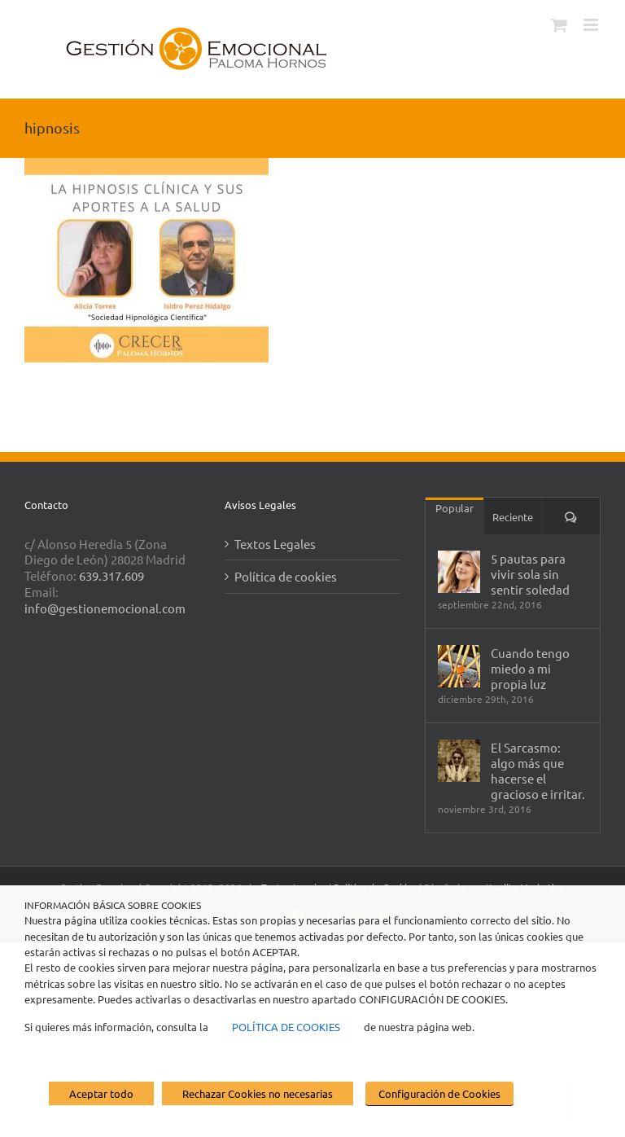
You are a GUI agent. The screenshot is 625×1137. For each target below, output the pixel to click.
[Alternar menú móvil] (592, 24)
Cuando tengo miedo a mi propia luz (530, 668)
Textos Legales (275, 543)
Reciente (512, 517)
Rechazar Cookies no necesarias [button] (257, 1093)
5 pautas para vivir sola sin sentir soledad (530, 574)
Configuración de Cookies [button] (439, 1093)
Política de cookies (285, 576)
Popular (454, 508)
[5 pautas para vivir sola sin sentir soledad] (459, 572)
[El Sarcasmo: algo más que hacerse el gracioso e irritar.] (459, 761)
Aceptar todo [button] (101, 1093)
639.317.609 (111, 575)
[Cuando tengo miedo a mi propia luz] (459, 666)
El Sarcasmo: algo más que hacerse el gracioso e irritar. (538, 770)
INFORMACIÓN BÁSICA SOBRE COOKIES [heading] (112, 904)
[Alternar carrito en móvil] (559, 24)
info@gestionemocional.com (105, 608)
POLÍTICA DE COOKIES (286, 1027)
